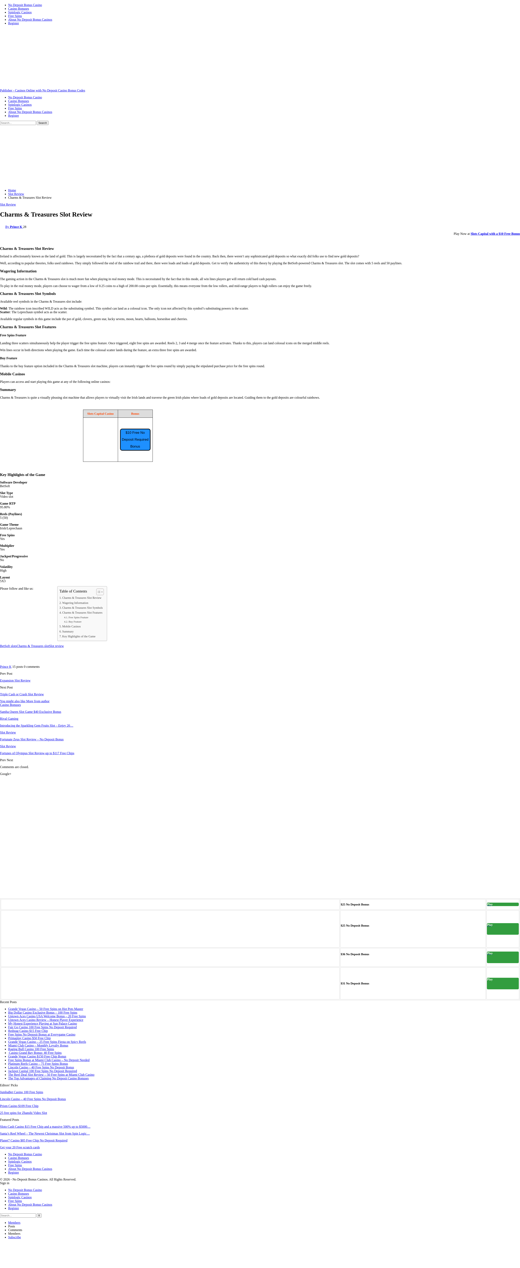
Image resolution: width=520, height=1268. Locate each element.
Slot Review (8, 204)
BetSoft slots (8, 646)
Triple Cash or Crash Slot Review (22, 694)
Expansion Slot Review (15, 680)
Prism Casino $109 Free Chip (19, 1106)
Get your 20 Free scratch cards (20, 1147)
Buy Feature (74, 621)
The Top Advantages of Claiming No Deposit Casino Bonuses (48, 1078)
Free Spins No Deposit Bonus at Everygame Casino (41, 1034)
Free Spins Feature (78, 617)
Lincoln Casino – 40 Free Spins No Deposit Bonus (41, 1067)
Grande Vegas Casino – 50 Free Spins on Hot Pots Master (45, 1009)
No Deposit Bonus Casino (25, 5)
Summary (68, 631)
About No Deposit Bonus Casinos (30, 19)
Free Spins (15, 16)
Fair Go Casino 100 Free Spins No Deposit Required (42, 1027)
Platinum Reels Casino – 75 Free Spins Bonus (38, 1063)
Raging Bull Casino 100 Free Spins (31, 1049)
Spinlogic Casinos (20, 12)
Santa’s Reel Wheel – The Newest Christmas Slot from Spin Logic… (45, 1133)
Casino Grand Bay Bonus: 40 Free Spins (35, 1052)
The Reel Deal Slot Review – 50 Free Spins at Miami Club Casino (51, 1074)
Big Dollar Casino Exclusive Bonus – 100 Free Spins (42, 1012)
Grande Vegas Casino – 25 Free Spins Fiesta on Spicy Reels (47, 1042)
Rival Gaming (9, 718)
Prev (3, 760)
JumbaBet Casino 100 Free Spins (21, 1092)
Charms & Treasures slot (33, 646)
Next (10, 760)
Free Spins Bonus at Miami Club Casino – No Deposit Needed (49, 1060)
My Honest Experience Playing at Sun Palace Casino (42, 1023)
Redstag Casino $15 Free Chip (28, 1031)
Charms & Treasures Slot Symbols (82, 607)
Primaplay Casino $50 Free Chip (29, 1038)
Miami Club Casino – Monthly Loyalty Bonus (38, 1045)
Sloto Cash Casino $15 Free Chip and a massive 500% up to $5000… (45, 1126)
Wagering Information (75, 602)
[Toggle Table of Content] (98, 591)
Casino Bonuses (18, 8)
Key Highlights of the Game (78, 636)
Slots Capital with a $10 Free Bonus (495, 233)
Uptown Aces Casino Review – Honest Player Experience (45, 1020)
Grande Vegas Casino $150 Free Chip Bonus (37, 1056)
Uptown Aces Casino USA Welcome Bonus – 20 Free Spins (47, 1016)
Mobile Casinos (71, 626)
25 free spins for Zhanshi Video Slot (23, 1113)
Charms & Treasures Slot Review (81, 597)
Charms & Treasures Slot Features (82, 612)
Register (13, 23)
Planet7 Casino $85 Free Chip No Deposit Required (33, 1140)
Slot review (56, 646)
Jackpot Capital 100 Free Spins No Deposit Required (42, 1071)
